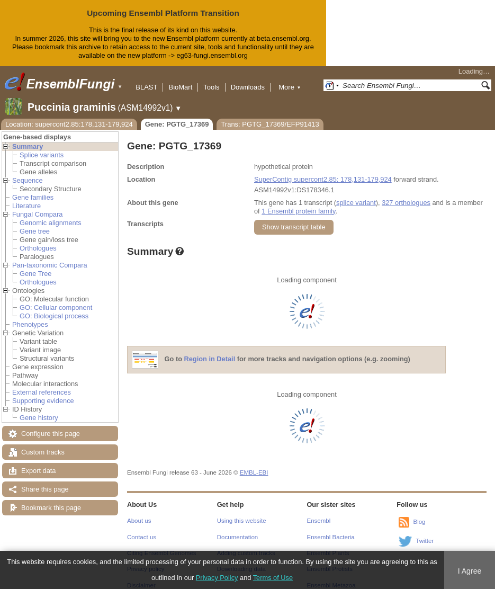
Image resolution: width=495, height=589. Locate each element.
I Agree (470, 571)
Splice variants (42, 146)
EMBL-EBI (254, 464)
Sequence (27, 172)
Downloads (248, 79)
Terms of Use (273, 578)
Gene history (39, 409)
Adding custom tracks (246, 544)
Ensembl (319, 512)
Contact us (141, 528)
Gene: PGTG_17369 (177, 116)
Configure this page (50, 425)
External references (41, 384)
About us (139, 512)
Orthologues (38, 240)
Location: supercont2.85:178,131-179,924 (69, 116)
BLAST (146, 79)
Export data (38, 462)
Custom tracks (43, 444)
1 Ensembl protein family (298, 203)
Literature (26, 197)
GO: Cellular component (56, 299)
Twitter (425, 532)
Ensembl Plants (328, 544)
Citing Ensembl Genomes (161, 544)
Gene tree (35, 223)
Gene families (32, 189)
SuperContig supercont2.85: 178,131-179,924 (323, 171)
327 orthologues (406, 194)
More (289, 79)
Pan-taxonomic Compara (49, 257)
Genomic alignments (51, 214)
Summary (27, 138)
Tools (211, 79)
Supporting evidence (43, 392)
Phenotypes (30, 316)
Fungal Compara (37, 206)
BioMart (180, 79)
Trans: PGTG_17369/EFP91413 (270, 116)
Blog (419, 513)
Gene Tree (35, 265)
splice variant (356, 194)
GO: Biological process (54, 307)
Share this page (45, 481)
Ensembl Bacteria (331, 528)
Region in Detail (210, 350)
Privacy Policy (217, 578)
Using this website (241, 512)
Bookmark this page (51, 499)
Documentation (237, 528)
